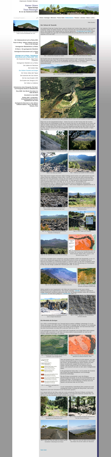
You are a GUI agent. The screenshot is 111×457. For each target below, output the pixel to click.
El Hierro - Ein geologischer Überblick (26, 49)
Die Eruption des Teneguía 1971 (29, 80)
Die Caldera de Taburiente (30, 65)
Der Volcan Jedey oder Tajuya (29, 73)
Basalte (77, 290)
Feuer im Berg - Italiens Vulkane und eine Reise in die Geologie (25, 43)
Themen (76, 18)
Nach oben (44, 450)
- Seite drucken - (91, 22)
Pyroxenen (45, 293)
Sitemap (35, 1)
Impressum (23, 1)
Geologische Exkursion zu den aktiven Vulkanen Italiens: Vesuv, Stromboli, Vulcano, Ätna (26, 104)
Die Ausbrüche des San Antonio (29, 75)
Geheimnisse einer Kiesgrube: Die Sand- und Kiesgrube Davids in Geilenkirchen (26, 87)
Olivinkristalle (67, 293)
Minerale (53, 18)
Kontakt (29, 1)
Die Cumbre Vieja (33, 68)
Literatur (82, 18)
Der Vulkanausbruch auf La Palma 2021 (26, 40)
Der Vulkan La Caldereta (31, 83)
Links (92, 18)
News (88, 18)
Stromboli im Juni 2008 (31, 95)
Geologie (47, 18)
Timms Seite (60, 18)
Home (41, 18)
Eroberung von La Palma (84, 31)
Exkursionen (69, 18)
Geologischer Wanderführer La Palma (27, 46)
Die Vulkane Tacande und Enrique (28, 70)
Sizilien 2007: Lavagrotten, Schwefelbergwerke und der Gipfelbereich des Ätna (29, 99)
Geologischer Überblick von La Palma (27, 63)
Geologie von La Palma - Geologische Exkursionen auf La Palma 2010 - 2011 (26, 56)
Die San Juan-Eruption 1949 (30, 78)
